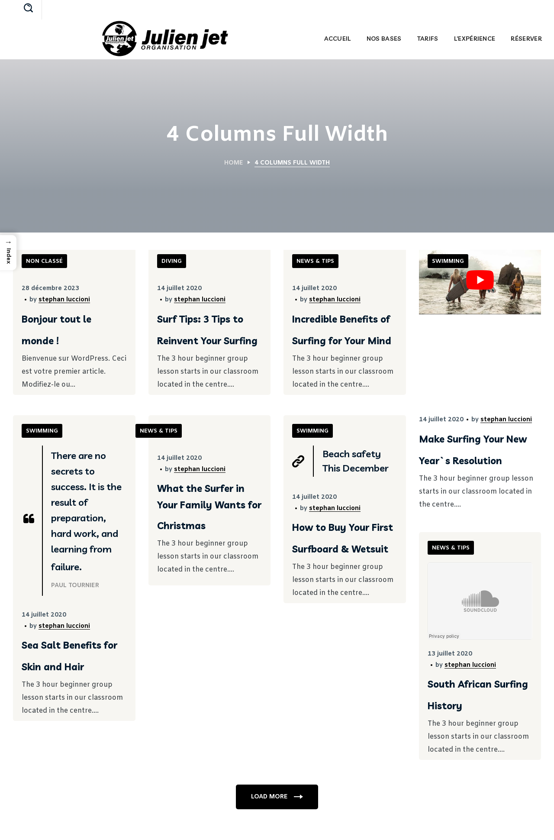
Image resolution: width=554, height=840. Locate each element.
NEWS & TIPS (315, 261)
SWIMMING (448, 261)
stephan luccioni (64, 300)
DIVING (171, 261)
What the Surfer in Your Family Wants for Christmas (209, 507)
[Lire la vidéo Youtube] (480, 280)
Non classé (44, 261)
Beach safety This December (355, 461)
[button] (28, 8)
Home (233, 163)
